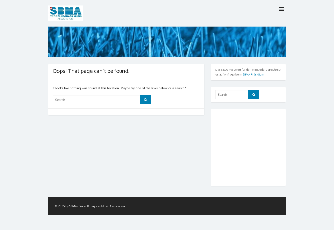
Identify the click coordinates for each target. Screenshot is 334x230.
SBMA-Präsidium (253, 74)
